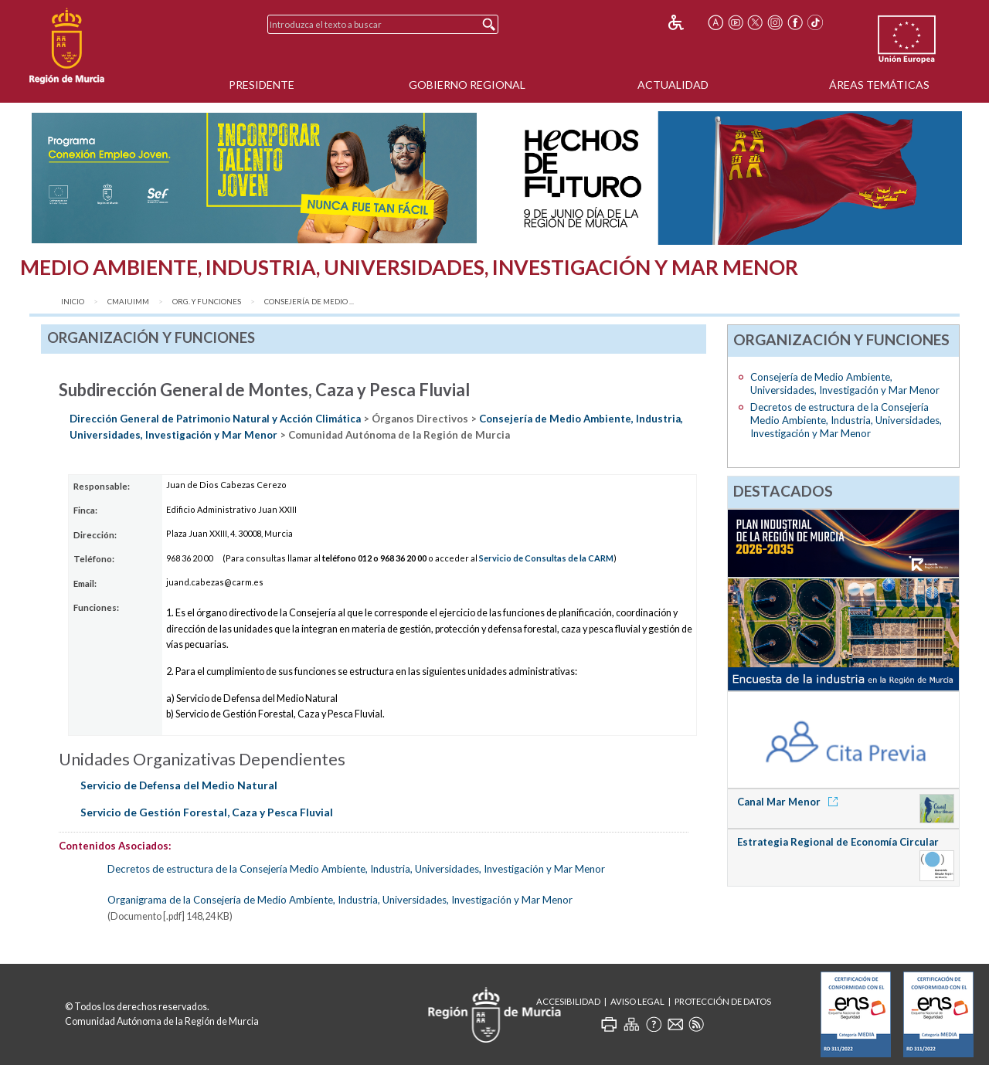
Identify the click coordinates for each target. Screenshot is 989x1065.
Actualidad (673, 84)
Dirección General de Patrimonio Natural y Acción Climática (215, 418)
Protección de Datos (723, 1001)
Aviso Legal (637, 1001)
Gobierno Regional (467, 84)
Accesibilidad (568, 1001)
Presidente (261, 84)
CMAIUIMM (128, 301)
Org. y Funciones (206, 301)
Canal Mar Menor (790, 801)
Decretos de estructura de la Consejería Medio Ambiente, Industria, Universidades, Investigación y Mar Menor (356, 869)
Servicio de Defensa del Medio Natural (178, 785)
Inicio (72, 301)
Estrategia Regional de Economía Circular (838, 842)
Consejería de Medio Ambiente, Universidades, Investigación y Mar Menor (845, 383)
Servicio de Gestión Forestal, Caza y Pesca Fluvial (206, 812)
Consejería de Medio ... (309, 301)
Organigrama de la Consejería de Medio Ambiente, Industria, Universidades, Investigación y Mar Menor (340, 900)
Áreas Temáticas (879, 84)
